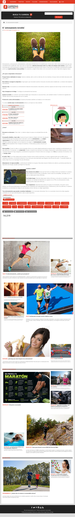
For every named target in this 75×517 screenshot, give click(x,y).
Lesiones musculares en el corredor (14, 300)
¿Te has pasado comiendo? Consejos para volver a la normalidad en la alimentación (59, 479)
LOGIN (61, 12)
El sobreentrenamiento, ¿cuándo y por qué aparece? (17, 277)
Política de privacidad (26, 515)
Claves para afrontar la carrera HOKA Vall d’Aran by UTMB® (45, 451)
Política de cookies (36, 515)
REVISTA (28, 12)
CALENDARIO (13, 12)
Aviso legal (43, 515)
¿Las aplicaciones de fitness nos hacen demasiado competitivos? (14, 451)
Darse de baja (50, 515)
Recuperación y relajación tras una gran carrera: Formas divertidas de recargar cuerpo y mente (61, 278)
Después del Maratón (58, 362)
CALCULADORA (53, 12)
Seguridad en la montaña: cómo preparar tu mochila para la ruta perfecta (60, 409)
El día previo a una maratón (15, 408)
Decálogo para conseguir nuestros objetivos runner (41, 320)
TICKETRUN (21, 12)
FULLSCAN (34, 12)
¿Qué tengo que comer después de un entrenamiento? (20, 362)
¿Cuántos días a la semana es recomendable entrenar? (23, 497)
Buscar (58, 20)
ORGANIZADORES (43, 12)
